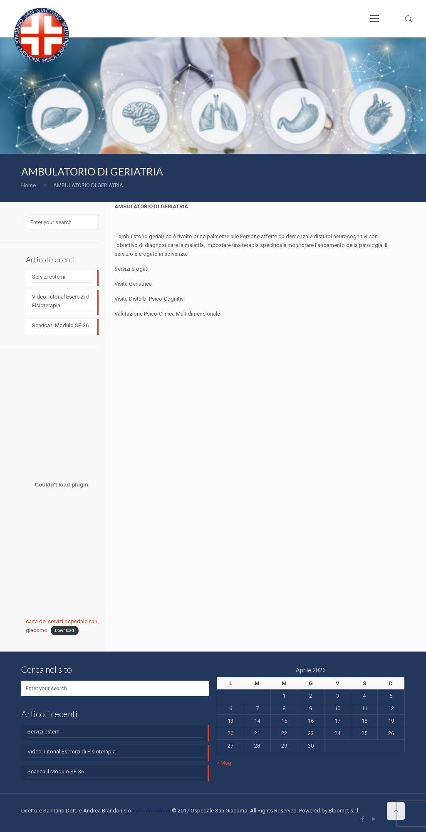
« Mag (224, 763)
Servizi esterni (48, 277)
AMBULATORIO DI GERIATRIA (88, 185)
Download (64, 630)
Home (28, 185)
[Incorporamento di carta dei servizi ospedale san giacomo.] (62, 484)
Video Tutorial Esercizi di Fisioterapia (61, 301)
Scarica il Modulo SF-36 (60, 325)
